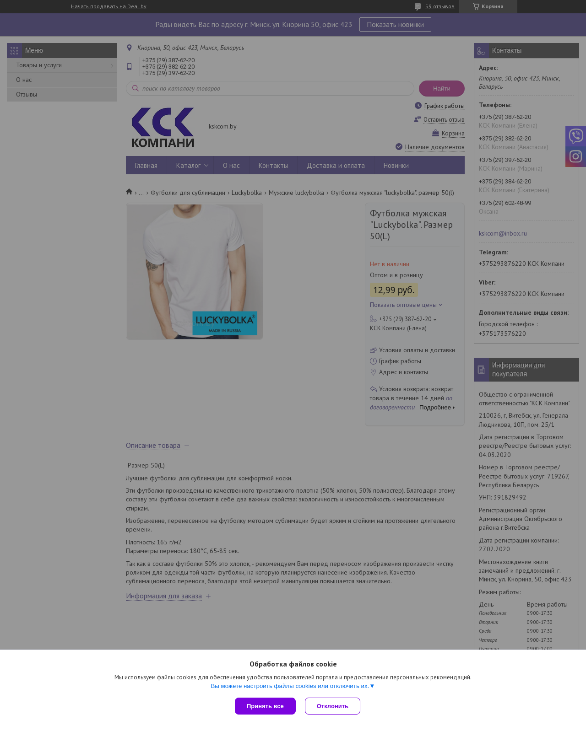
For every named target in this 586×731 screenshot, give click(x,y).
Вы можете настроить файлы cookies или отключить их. (290, 686)
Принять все (265, 706)
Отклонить (332, 706)
